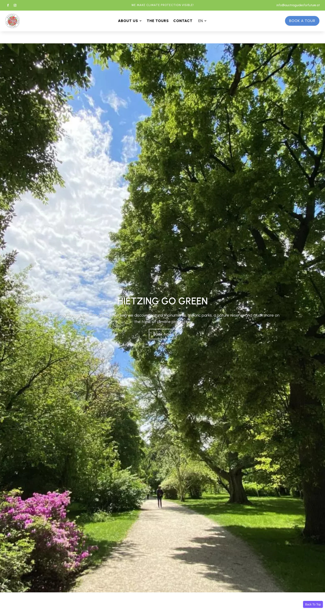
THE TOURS (158, 21)
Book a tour (302, 20)
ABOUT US (128, 21)
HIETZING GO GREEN (162, 301)
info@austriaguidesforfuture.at (298, 5)
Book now (162, 334)
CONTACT (183, 21)
